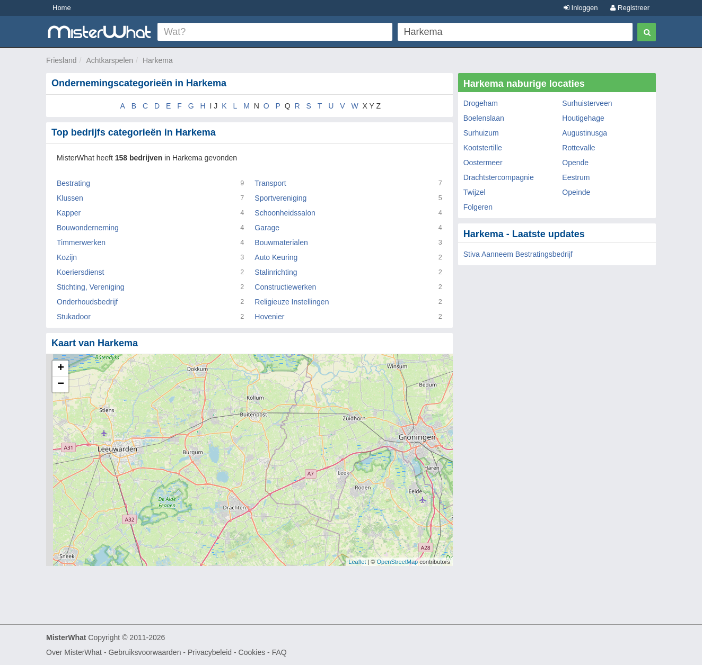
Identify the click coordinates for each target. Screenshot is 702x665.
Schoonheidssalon (285, 213)
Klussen (70, 198)
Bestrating (73, 183)
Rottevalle (578, 147)
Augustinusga (584, 133)
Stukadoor (74, 316)
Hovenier (269, 316)
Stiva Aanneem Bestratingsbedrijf (518, 254)
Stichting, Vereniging (91, 287)
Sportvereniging (280, 198)
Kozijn (67, 257)
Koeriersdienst (80, 272)
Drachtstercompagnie (498, 177)
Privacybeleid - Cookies (226, 652)
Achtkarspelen (109, 60)
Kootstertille (482, 147)
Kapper (69, 213)
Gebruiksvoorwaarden (144, 652)
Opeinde (576, 192)
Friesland (61, 60)
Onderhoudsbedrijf (87, 302)
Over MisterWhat (74, 652)
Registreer (630, 8)
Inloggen (581, 8)
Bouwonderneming (88, 227)
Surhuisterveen (587, 103)
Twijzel (474, 192)
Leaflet (357, 562)
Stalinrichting (276, 272)
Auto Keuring (276, 257)
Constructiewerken (285, 287)
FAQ (279, 652)
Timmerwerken (81, 242)
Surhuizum (481, 133)
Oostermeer (483, 162)
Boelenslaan (483, 118)
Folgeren (478, 207)
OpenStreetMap (397, 562)
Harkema (158, 60)
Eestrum (576, 177)
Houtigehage (583, 118)
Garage (267, 227)
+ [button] (60, 368)
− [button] (60, 384)
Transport (270, 183)
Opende (575, 162)
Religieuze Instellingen (292, 302)
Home (61, 8)
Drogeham (480, 103)
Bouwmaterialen (281, 242)
